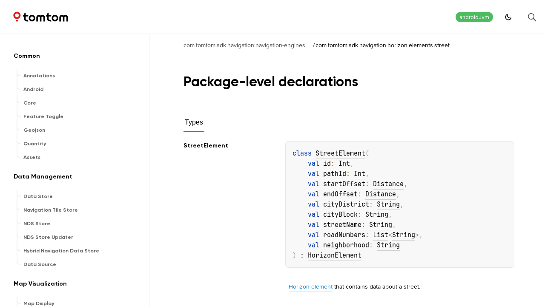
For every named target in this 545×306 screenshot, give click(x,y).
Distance (388, 184)
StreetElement (340, 153)
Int (344, 163)
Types (194, 122)
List (380, 235)
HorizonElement (334, 255)
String (388, 204)
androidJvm (474, 17)
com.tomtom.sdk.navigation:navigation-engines (244, 45)
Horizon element (311, 286)
